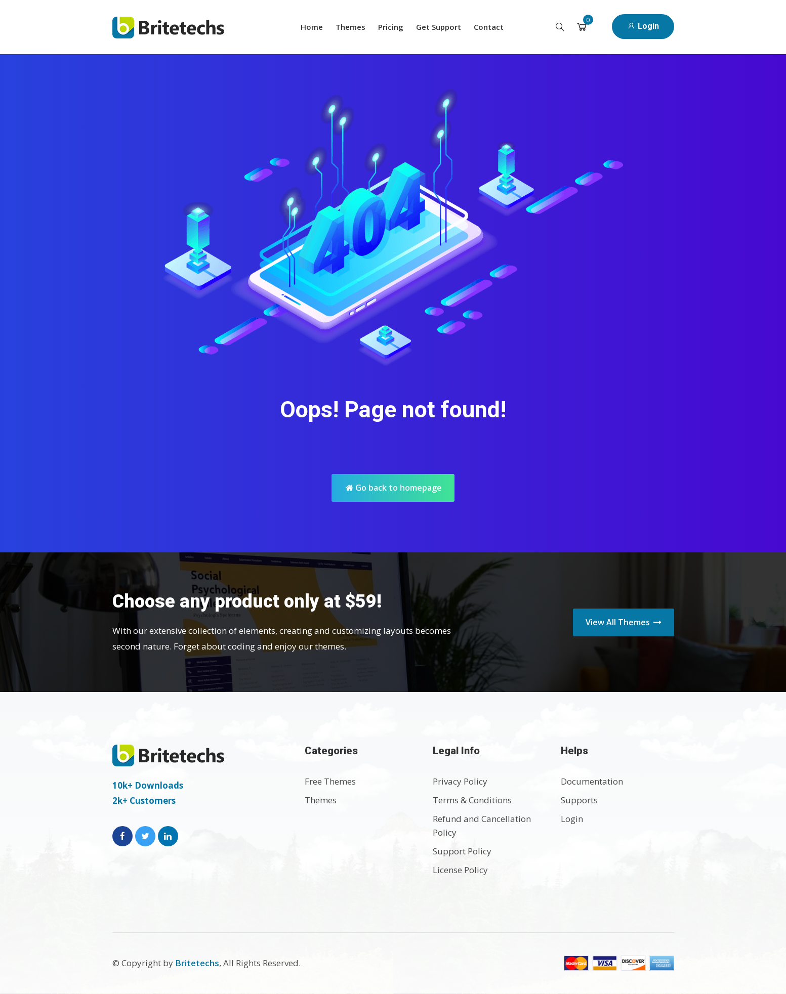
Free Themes (330, 781)
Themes (350, 27)
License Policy (460, 870)
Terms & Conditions (472, 800)
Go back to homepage (394, 487)
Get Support (438, 27)
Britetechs (197, 963)
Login (643, 26)
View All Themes (623, 622)
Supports (579, 800)
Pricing (390, 27)
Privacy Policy (460, 781)
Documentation (592, 781)
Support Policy (462, 851)
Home (312, 27)
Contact (489, 27)
